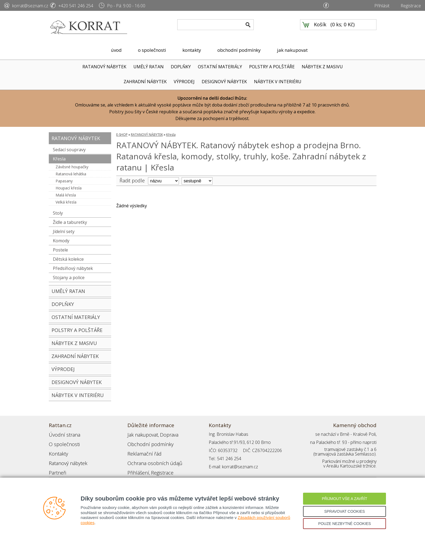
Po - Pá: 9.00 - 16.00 (126, 6)
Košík (320, 27)
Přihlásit (381, 6)
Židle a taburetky (70, 222)
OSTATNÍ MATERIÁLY (220, 67)
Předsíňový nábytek (73, 268)
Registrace (411, 6)
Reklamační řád (142, 450)
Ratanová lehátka (71, 173)
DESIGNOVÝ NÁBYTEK (224, 82)
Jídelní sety (64, 231)
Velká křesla (66, 202)
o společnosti (152, 50)
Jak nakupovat (140, 434)
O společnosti (62, 442)
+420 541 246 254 (75, 6)
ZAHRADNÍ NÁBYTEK (145, 82)
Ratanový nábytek (66, 459)
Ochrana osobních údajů (151, 459)
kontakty (191, 50)
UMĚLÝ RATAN (148, 67)
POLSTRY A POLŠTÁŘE (272, 67)
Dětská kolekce (68, 259)
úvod (116, 50)
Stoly (58, 213)
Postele (60, 250)
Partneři (56, 467)
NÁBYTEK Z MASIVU (322, 67)
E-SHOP (122, 134)
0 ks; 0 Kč (342, 27)
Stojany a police (69, 277)
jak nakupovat (292, 50)
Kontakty (57, 450)
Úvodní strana (62, 434)
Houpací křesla (69, 188)
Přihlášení (136, 467)
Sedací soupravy (69, 150)
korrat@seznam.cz (30, 6)
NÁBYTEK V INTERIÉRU (277, 82)
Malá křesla (66, 195)
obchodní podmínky (239, 50)
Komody (61, 241)
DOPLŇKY (181, 67)
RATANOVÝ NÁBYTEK (104, 67)
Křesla (59, 159)
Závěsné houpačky (72, 166)
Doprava (164, 434)
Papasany (64, 180)
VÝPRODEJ (184, 82)
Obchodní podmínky (146, 442)
